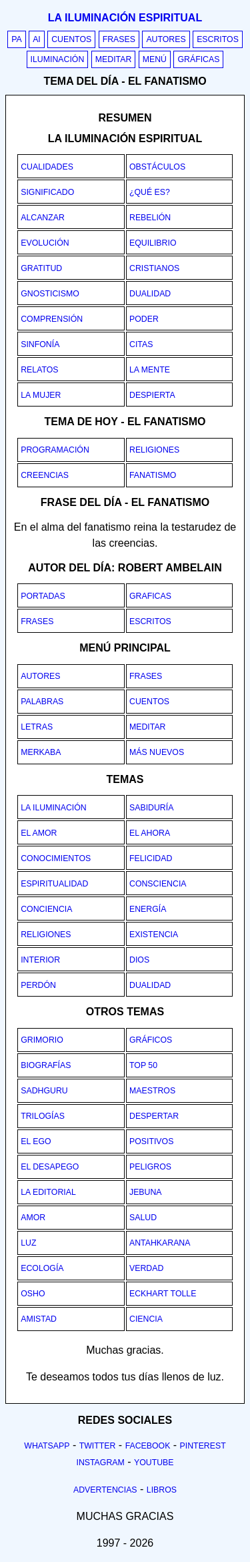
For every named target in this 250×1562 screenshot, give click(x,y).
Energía (147, 909)
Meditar (113, 59)
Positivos (151, 1141)
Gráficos (150, 1040)
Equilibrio (152, 243)
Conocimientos (56, 858)
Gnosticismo (50, 293)
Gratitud (41, 268)
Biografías (46, 1065)
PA (16, 39)
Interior (40, 960)
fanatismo (152, 475)
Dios (139, 960)
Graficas (150, 596)
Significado (47, 192)
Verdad (146, 1268)
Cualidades (47, 167)
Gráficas (198, 59)
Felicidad (150, 858)
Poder (144, 319)
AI (37, 39)
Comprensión (52, 319)
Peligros (150, 1167)
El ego (36, 1141)
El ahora (149, 833)
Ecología (42, 1268)
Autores (165, 39)
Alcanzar (43, 217)
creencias (45, 475)
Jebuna (145, 1192)
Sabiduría (151, 807)
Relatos (39, 369)
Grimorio (42, 1040)
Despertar (154, 1116)
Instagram (100, 1462)
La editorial (48, 1192)
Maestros (152, 1090)
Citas (141, 344)
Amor (33, 1217)
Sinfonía (40, 344)
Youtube (154, 1462)
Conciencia (46, 909)
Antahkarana (159, 1243)
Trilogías (43, 1116)
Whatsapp (46, 1446)
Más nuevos (156, 752)
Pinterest (203, 1446)
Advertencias (105, 1490)
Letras (37, 727)
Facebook (148, 1446)
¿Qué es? (149, 192)
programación (55, 450)
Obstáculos (157, 167)
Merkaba (41, 752)
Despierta (152, 395)
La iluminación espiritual (125, 17)
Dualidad (150, 293)
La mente (149, 369)
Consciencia (158, 883)
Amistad (39, 1319)
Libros (162, 1490)
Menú (155, 59)
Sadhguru (44, 1090)
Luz (28, 1243)
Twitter (97, 1446)
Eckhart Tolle (162, 1293)
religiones (154, 450)
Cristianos (154, 268)
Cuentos (71, 39)
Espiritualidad (54, 883)
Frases (119, 39)
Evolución (45, 243)
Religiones (46, 934)
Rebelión (150, 217)
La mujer (41, 395)
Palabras (42, 701)
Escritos (218, 39)
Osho (33, 1293)
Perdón (38, 985)
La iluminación (54, 807)
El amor (39, 833)
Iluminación (58, 59)
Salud (143, 1217)
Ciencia (146, 1319)
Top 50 (143, 1065)
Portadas (43, 596)
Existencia (153, 934)
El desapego (50, 1167)
